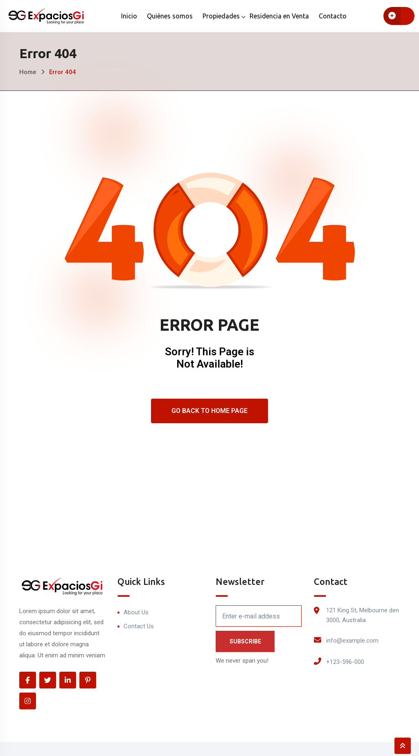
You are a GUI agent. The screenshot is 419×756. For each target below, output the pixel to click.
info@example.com (352, 640)
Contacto (333, 16)
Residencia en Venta (279, 16)
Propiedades (221, 16)
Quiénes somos (170, 16)
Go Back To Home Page (209, 411)
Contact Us (139, 626)
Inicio (129, 16)
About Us (136, 612)
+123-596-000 (345, 662)
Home (27, 72)
